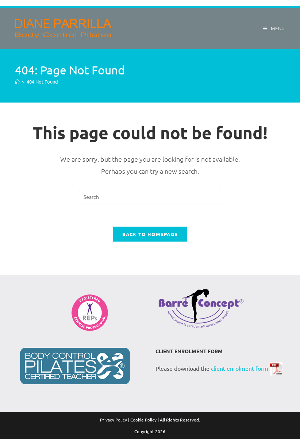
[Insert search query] (150, 197)
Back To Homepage (150, 234)
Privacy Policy (113, 420)
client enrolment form (239, 367)
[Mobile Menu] (271, 28)
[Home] (17, 81)
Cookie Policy (143, 420)
